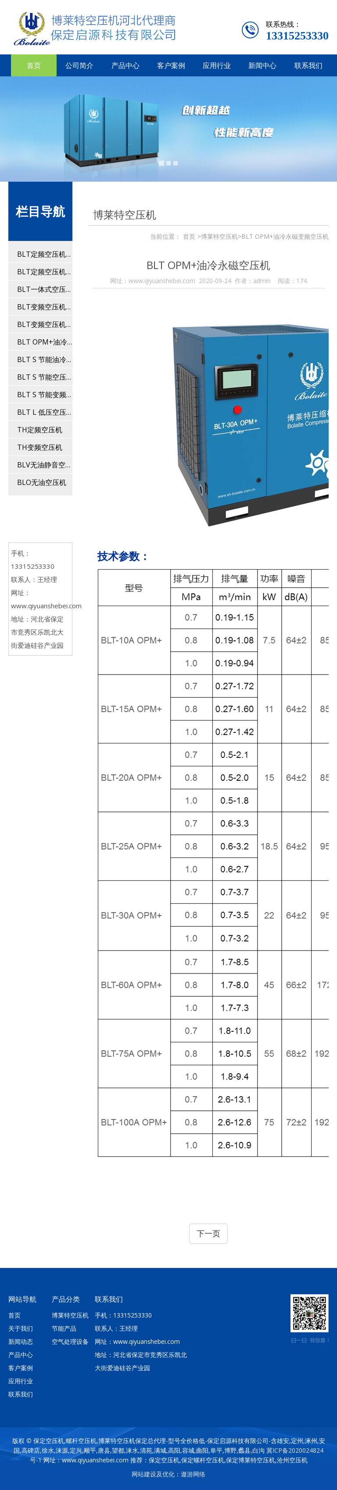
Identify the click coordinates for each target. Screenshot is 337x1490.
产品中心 (125, 65)
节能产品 (64, 1328)
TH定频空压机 (39, 429)
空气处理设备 (70, 1341)
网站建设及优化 (153, 1474)
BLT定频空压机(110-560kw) (44, 271)
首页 (34, 65)
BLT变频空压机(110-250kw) (44, 324)
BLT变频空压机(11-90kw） (44, 307)
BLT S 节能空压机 (44, 377)
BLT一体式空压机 (44, 289)
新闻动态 (20, 1341)
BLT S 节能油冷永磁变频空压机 (44, 359)
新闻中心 (262, 65)
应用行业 (217, 65)
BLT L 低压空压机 (44, 412)
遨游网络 (193, 1474)
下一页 (208, 1233)
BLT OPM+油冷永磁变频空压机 (44, 342)
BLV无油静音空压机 (44, 465)
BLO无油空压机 (41, 482)
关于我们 (20, 1328)
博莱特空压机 (70, 1315)
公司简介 (79, 65)
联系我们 (308, 65)
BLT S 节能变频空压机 (44, 394)
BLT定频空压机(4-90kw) (44, 254)
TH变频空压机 (39, 447)
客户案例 (171, 65)
